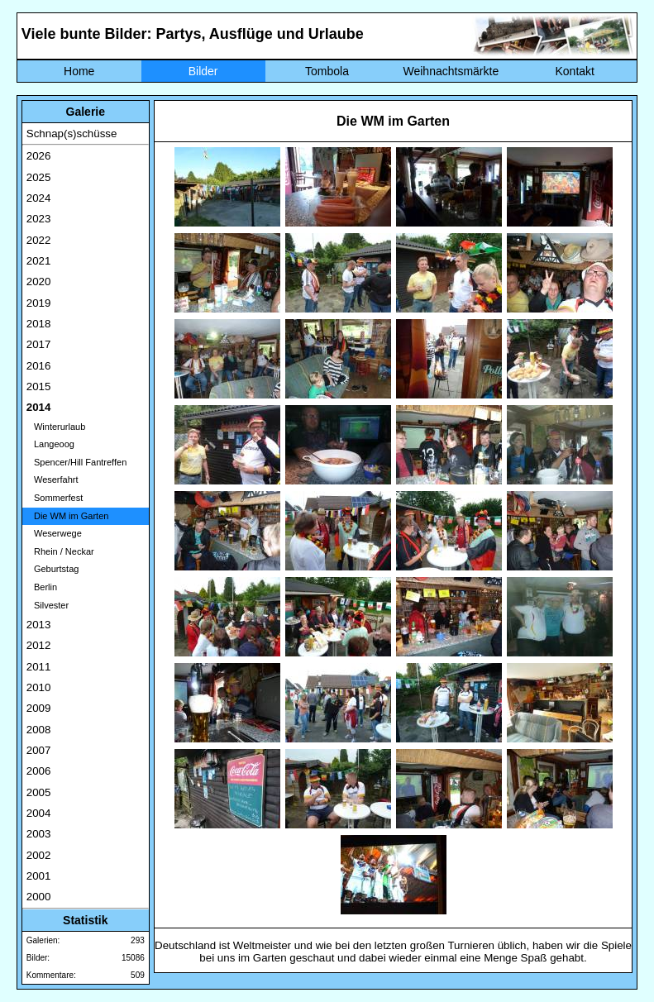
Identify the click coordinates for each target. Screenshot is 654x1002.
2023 (38, 218)
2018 (38, 323)
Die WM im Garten (67, 516)
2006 (38, 771)
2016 (38, 366)
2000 (38, 896)
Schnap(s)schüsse (71, 133)
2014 (38, 407)
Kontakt (574, 71)
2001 (38, 876)
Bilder (203, 71)
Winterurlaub (56, 427)
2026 (38, 156)
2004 (38, 813)
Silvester (47, 605)
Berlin (41, 587)
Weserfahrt (52, 479)
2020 (38, 281)
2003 (38, 834)
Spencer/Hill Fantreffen (76, 462)
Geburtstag (52, 569)
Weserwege (54, 533)
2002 (38, 855)
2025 (38, 177)
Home (79, 71)
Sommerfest (54, 498)
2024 (38, 198)
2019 (38, 303)
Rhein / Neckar (60, 551)
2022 (38, 240)
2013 (38, 624)
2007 (38, 750)
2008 (38, 729)
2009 (38, 708)
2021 (38, 261)
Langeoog (50, 444)
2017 (38, 344)
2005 (38, 792)
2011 (38, 667)
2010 (38, 687)
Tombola (327, 71)
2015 (38, 386)
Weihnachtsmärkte (451, 71)
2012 (38, 645)
